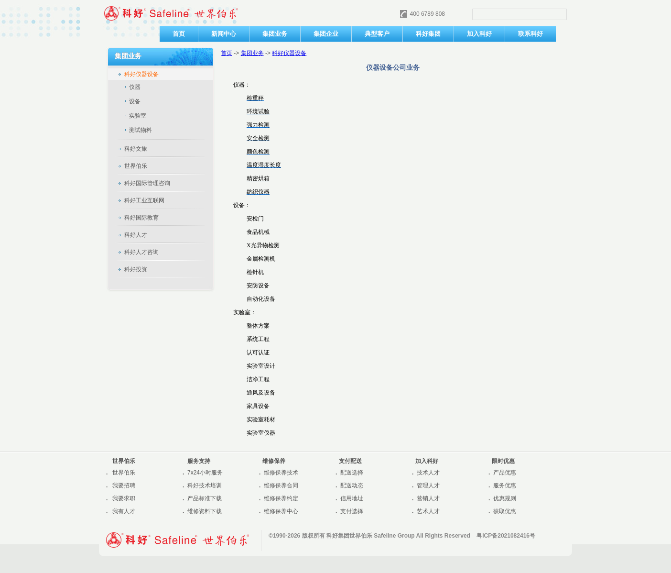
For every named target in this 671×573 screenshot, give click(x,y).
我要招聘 (123, 485)
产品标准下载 (204, 498)
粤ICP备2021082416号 (505, 535)
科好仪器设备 (289, 53)
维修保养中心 (281, 511)
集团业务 (252, 53)
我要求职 (123, 498)
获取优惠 (504, 511)
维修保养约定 (281, 498)
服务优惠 (504, 485)
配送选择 (351, 472)
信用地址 (351, 498)
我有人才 (123, 511)
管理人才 (428, 485)
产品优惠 (504, 472)
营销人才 (428, 498)
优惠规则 (504, 498)
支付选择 (351, 511)
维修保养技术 (281, 472)
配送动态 (351, 485)
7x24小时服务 (205, 472)
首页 (226, 53)
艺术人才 (428, 511)
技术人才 (428, 472)
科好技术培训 (204, 485)
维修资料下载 (204, 511)
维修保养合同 (281, 485)
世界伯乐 (123, 472)
